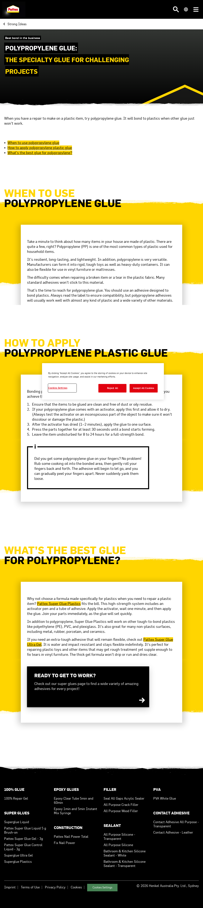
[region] (103, 381)
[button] (176, 9)
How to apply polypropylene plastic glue (39, 147)
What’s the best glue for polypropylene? (39, 152)
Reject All (112, 388)
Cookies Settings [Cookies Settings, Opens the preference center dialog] (57, 387)
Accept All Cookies (143, 388)
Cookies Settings (102, 887)
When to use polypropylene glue (33, 142)
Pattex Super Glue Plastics (59, 603)
